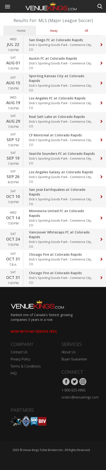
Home (19, 30)
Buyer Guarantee (74, 359)
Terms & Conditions (26, 366)
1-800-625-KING (73, 390)
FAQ (14, 373)
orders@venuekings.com (80, 397)
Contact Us (19, 352)
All (85, 30)
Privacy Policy (20, 359)
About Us (68, 352)
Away (52, 30)
